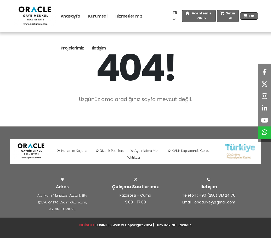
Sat (249, 16)
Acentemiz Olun (198, 16)
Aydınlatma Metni (145, 151)
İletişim (99, 48)
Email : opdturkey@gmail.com (208, 202)
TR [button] (175, 15)
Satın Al (228, 16)
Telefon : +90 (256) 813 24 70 (208, 195)
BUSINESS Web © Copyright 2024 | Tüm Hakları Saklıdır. (135, 225)
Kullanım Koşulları (73, 151)
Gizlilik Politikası (109, 151)
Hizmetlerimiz (128, 16)
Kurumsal (97, 16)
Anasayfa (70, 16)
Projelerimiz (72, 48)
